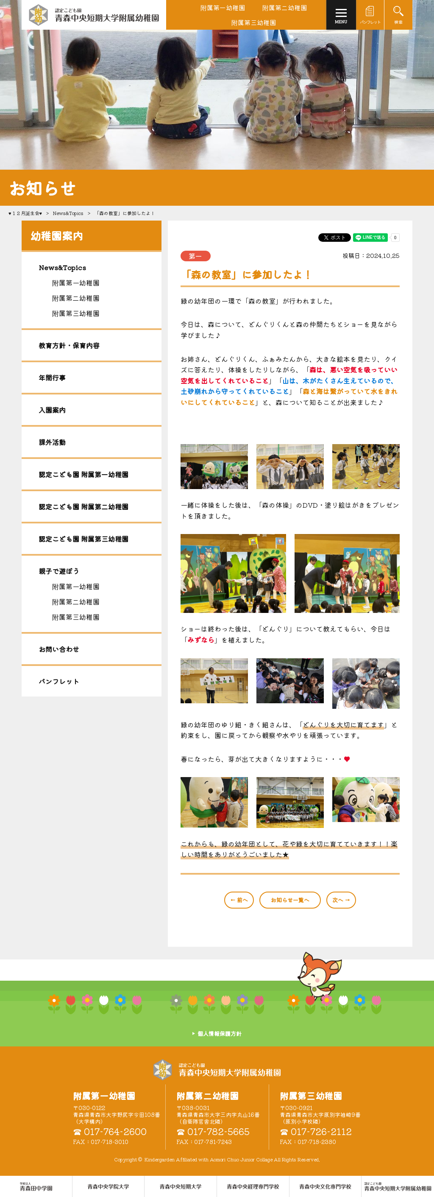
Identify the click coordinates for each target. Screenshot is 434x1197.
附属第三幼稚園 (76, 313)
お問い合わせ (59, 649)
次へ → (341, 900)
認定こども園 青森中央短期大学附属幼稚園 (217, 1069)
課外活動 (52, 442)
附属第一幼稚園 (76, 282)
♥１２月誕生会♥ (25, 213)
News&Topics (68, 213)
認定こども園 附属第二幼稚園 (83, 506)
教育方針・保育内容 (69, 345)
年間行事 (52, 377)
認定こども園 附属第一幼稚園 (83, 474)
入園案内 (52, 410)
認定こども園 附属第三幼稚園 (83, 538)
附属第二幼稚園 (76, 298)
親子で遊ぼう (59, 571)
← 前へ (239, 900)
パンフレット (59, 681)
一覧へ (290, 900)
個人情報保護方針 (220, 1033)
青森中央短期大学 (94, 15)
